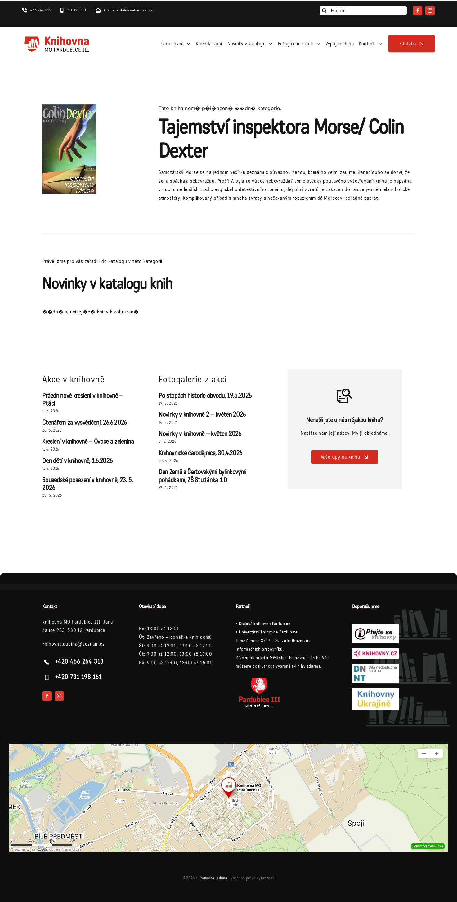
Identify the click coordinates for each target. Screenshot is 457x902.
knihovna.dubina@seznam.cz (73, 644)
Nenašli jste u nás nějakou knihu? (344, 420)
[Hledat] (363, 10)
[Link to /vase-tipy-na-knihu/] (344, 396)
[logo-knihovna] (57, 37)
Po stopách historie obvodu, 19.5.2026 (205, 396)
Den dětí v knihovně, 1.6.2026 (77, 461)
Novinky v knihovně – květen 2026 (200, 434)
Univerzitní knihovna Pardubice (268, 632)
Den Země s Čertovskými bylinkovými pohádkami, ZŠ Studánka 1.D (202, 476)
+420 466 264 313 (79, 661)
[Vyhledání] (324, 10)
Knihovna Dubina (213, 878)
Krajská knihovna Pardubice (264, 623)
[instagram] (430, 10)
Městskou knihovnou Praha (295, 657)
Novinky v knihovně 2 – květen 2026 (202, 415)
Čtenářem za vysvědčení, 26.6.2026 (84, 423)
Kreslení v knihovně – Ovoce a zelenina (88, 442)
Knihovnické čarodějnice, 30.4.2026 (200, 453)
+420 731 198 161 (78, 677)
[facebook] (417, 10)
